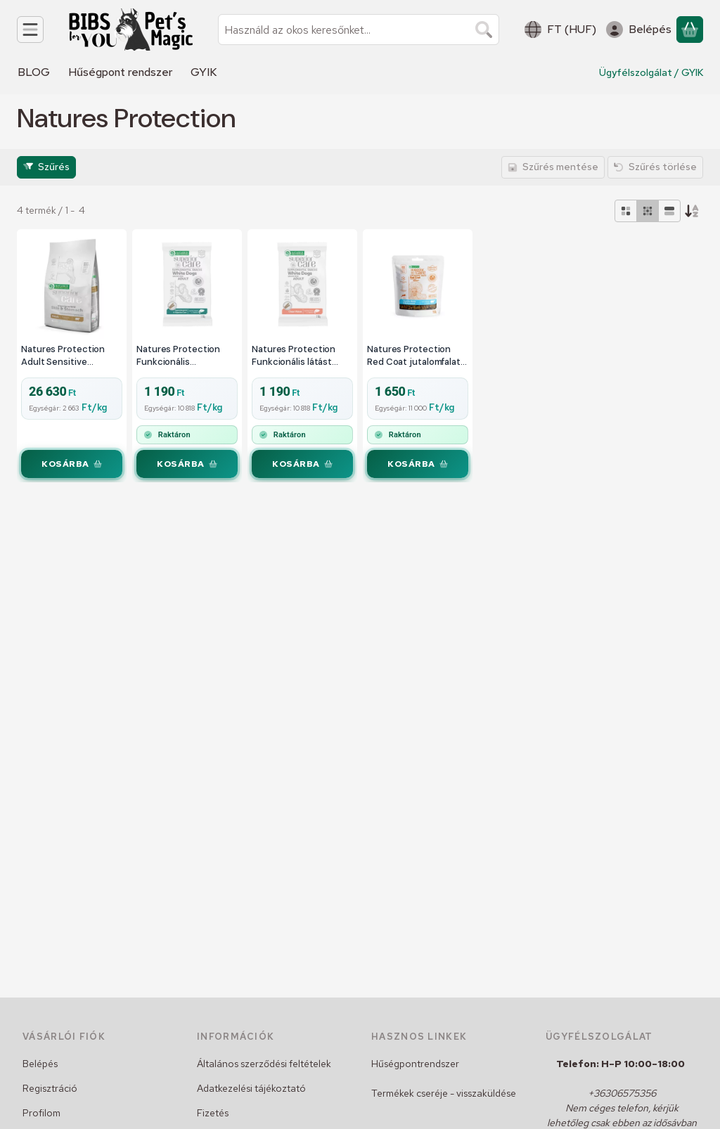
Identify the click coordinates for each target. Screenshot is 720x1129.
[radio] (626, 211)
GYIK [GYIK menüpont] (204, 72)
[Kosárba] (71, 464)
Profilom (41, 1113)
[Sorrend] (692, 211)
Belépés (40, 1063)
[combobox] (358, 29)
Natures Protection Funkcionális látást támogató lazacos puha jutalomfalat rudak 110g (302, 355)
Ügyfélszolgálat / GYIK (651, 72)
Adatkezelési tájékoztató (251, 1088)
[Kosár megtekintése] (689, 29)
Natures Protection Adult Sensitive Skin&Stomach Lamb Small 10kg (65, 355)
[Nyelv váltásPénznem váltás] (560, 29)
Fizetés (213, 1113)
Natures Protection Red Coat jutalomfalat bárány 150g (414, 355)
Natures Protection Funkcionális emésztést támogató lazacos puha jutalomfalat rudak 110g (184, 355)
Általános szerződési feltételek (264, 1063)
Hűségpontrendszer (415, 1063)
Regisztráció (49, 1088)
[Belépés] (638, 29)
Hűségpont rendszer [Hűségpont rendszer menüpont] (120, 72)
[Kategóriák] (30, 29)
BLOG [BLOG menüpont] (34, 72)
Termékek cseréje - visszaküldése (443, 1093)
